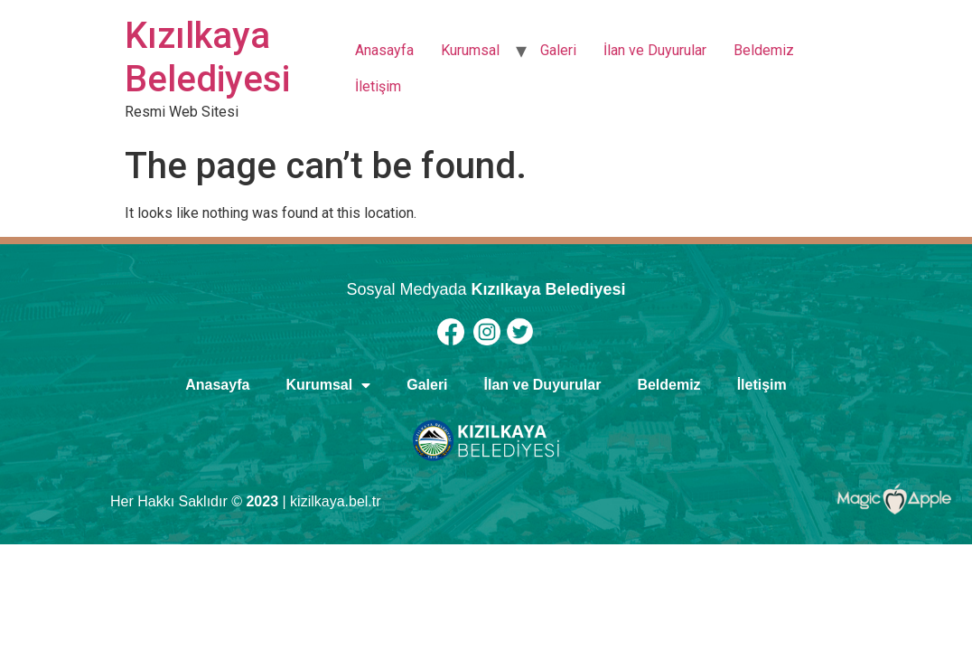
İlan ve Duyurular (654, 50)
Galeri (558, 50)
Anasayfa (384, 50)
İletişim (378, 86)
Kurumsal (470, 50)
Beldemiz (764, 50)
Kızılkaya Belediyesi (207, 57)
